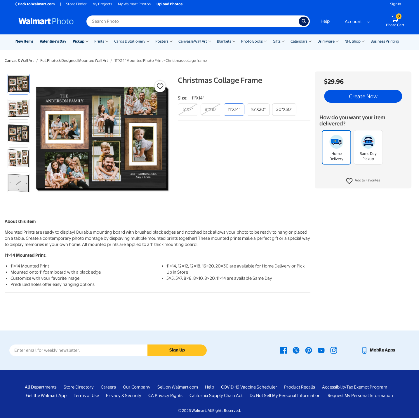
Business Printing (385, 41)
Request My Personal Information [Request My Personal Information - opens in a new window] (360, 395)
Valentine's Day (53, 41)
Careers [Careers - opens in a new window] (108, 387)
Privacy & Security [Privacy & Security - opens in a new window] (123, 395)
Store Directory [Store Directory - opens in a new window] (79, 387)
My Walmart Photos (134, 4)
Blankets (224, 41)
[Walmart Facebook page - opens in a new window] (283, 350)
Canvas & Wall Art (192, 41)
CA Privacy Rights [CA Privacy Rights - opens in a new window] (165, 395)
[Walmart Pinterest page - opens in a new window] (308, 350)
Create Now (363, 96)
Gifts (277, 41)
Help (325, 21)
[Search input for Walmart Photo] (192, 21)
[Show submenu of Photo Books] (265, 40)
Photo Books (252, 41)
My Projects (102, 4)
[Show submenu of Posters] (171, 40)
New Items (24, 41)
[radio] (18, 84)
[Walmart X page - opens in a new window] (296, 350)
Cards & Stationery (129, 41)
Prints (99, 41)
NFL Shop (353, 41)
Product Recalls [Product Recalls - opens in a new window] (299, 387)
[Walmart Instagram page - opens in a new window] (333, 350)
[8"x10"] (211, 109)
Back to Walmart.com (34, 4)
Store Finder (76, 4)
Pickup (78, 41)
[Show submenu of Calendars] (310, 40)
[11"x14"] (234, 109)
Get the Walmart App (46, 395)
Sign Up (177, 350)
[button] (363, 181)
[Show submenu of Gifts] (283, 40)
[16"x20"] (258, 109)
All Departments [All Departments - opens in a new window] (41, 387)
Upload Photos (169, 4)
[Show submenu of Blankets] (234, 40)
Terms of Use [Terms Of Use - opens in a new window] (86, 395)
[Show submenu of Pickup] (87, 40)
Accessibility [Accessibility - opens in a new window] (334, 387)
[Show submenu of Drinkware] (337, 40)
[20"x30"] (284, 109)
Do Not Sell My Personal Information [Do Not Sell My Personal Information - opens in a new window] (285, 395)
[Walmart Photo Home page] (46, 21)
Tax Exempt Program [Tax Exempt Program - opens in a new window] (366, 387)
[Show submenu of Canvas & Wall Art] (209, 40)
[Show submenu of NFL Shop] (363, 40)
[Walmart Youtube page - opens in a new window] (321, 350)
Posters (161, 41)
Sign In (395, 4)
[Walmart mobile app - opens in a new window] (378, 350)
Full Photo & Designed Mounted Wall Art (74, 60)
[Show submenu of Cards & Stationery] (148, 40)
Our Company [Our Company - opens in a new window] (136, 387)
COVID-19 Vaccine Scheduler (249, 387)
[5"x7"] (188, 109)
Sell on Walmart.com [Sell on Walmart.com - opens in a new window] (177, 387)
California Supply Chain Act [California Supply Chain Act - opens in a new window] (216, 395)
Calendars (299, 41)
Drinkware (326, 41)
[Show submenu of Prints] (107, 40)
